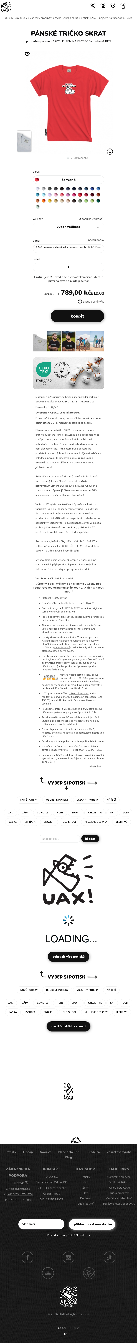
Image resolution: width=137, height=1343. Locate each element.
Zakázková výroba (119, 1152)
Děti (85, 1193)
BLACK (62, 189)
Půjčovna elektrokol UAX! (119, 1204)
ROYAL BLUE (92, 189)
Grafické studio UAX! (119, 1198)
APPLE (86, 201)
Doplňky (85, 1198)
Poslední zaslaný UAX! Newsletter (68, 1235)
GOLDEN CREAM (50, 201)
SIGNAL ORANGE (44, 201)
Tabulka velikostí (92, 219)
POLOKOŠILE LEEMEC (73, 546)
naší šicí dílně (88, 560)
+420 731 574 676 (20, 1194)
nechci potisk (96, 240)
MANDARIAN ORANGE (38, 201)
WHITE (38, 189)
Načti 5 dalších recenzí (68, 1026)
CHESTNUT (74, 201)
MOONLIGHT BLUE (86, 189)
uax (11, 18)
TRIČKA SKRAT (71, 18)
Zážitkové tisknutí (119, 1182)
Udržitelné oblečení (119, 1177)
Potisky (11, 1152)
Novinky (45, 1152)
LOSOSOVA (62, 195)
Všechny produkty (41, 18)
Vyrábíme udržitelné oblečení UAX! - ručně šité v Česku (6, 18)
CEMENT (44, 189)
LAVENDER (50, 195)
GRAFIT (56, 189)
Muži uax (21, 18)
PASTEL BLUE (44, 195)
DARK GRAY (50, 189)
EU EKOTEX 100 (77, 678)
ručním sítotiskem (78, 693)
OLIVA (80, 201)
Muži (85, 1182)
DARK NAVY (74, 189)
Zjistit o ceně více (91, 302)
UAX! (62, 1314)
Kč (65, 1334)
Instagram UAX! (68, 1257)
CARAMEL (62, 201)
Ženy (85, 1188)
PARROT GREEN (92, 201)
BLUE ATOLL (38, 195)
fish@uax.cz (22, 1189)
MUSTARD (56, 201)
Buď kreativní (85, 1204)
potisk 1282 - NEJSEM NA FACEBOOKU (103, 18)
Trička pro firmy (119, 1193)
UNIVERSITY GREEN (98, 201)
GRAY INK (80, 189)
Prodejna (93, 1152)
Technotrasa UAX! (89, 1273)
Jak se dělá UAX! (69, 1152)
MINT (38, 207)
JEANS (68, 189)
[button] (100, 342)
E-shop (28, 1152)
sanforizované (62, 647)
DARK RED (92, 195)
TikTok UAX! (109, 1257)
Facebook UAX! (27, 1257)
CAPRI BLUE (98, 189)
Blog (68, 1157)
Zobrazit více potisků (69, 957)
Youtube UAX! (48, 1273)
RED (130, 18)
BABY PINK (56, 195)
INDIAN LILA (74, 195)
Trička (58, 18)
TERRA (98, 195)
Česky (62, 1328)
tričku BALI (54, 550)
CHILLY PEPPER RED (86, 195)
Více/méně (95, 766)
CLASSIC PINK (68, 195)
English (74, 1328)
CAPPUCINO (68, 201)
